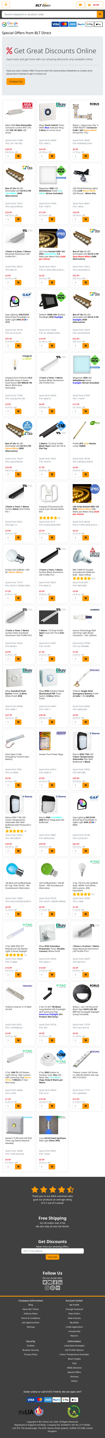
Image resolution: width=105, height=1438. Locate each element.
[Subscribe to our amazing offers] (52, 1251)
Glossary (74, 1376)
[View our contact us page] (80, 5)
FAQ (74, 1363)
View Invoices (74, 1318)
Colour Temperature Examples (74, 1354)
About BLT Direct (31, 1309)
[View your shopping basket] (94, 4)
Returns (74, 1335)
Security (30, 1341)
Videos (74, 1380)
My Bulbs (74, 1322)
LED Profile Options (74, 1350)
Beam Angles (74, 1358)
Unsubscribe (74, 1331)
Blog (30, 1304)
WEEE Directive (74, 1367)
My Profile (74, 1304)
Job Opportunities (30, 1322)
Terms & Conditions (30, 1318)
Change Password (74, 1309)
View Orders (74, 1313)
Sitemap (31, 1326)
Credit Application (74, 1326)
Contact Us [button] (15, 81)
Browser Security (31, 1350)
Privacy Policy (30, 1354)
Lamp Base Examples (74, 1345)
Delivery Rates (30, 1313)
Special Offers (74, 1372)
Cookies (30, 1345)
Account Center (74, 1300)
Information (74, 1341)
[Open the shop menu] (6, 4)
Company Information (30, 1300)
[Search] (100, 14)
